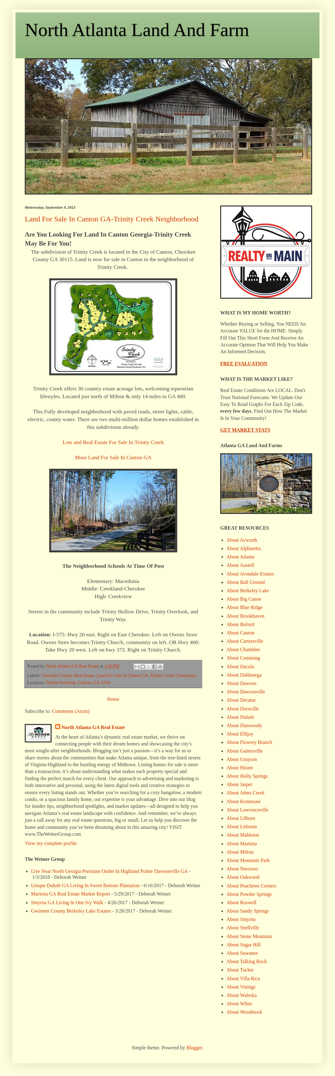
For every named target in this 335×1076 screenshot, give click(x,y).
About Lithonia (241, 826)
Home (113, 699)
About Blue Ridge (244, 607)
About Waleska (241, 995)
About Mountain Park (248, 860)
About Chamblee (243, 649)
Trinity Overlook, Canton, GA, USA (77, 682)
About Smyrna (241, 919)
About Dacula (240, 666)
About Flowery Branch (249, 742)
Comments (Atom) (70, 711)
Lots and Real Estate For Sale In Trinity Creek (113, 442)
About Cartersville (244, 641)
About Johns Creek (245, 792)
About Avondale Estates (250, 573)
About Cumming (243, 657)
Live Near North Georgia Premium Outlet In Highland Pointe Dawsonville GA (109, 871)
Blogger (194, 1047)
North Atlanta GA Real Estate (93, 727)
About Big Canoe (243, 599)
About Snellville (242, 927)
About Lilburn (240, 818)
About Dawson (241, 683)
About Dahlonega (243, 675)
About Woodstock (244, 1012)
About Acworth (241, 540)
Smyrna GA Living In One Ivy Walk (67, 902)
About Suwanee (242, 953)
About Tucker (240, 969)
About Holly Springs (247, 776)
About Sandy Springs (247, 911)
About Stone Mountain (249, 936)
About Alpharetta (243, 548)
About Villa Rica (243, 978)
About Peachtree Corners (251, 885)
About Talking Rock (246, 961)
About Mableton (242, 835)
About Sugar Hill (243, 944)
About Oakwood (242, 877)
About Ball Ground (245, 582)
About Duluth (240, 717)
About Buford (240, 624)
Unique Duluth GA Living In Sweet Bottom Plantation (85, 885)
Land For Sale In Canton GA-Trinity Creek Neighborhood (112, 219)
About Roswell (241, 902)
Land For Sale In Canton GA (122, 675)
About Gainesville (244, 751)
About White (239, 1003)
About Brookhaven (245, 616)
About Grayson (241, 759)
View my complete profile (51, 843)
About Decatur (241, 700)
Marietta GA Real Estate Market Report (70, 893)
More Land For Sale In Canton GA (113, 457)
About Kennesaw (243, 801)
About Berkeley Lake (247, 590)
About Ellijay (239, 733)
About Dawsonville (245, 691)
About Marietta (241, 843)
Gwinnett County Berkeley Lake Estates (71, 911)
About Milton (240, 852)
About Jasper (239, 784)
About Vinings (240, 986)
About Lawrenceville (247, 809)
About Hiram (239, 767)
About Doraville (242, 708)
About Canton (240, 632)
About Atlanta (240, 556)
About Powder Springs (249, 894)
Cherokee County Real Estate (68, 675)
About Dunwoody (244, 725)
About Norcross (242, 868)
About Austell (240, 565)
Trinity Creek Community (173, 675)
